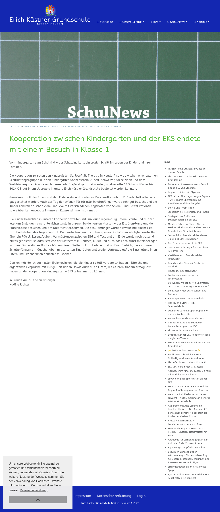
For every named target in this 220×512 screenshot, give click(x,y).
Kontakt (200, 22)
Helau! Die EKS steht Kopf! (182, 271)
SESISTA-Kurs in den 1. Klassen (185, 366)
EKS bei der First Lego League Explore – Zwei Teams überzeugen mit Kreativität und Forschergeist (189, 200)
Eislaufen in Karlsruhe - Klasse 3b (187, 362)
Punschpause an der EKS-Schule (186, 298)
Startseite (105, 22)
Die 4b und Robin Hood (181, 207)
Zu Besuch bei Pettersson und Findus (188, 212)
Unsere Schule (130, 22)
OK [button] (38, 499)
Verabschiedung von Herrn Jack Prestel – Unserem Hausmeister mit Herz (187, 432)
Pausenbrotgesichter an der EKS (186, 318)
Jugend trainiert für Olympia (184, 192)
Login (141, 496)
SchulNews (176, 22)
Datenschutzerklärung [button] (34, 490)
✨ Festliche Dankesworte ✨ (184, 350)
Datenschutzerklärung (114, 496)
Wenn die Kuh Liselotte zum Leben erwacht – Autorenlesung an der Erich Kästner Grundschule (189, 398)
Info (154, 22)
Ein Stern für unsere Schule (183, 330)
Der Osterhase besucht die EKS (185, 243)
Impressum (82, 496)
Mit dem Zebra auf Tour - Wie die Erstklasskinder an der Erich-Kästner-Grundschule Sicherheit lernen (189, 227)
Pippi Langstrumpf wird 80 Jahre (186, 447)
